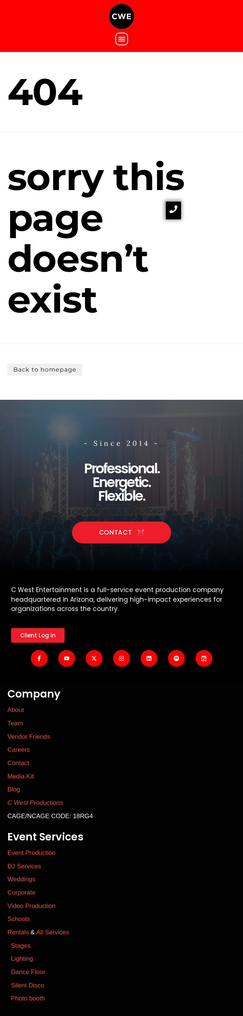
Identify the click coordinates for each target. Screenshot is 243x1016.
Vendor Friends (28, 736)
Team (15, 723)
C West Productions (35, 802)
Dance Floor (28, 972)
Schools (18, 918)
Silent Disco (27, 985)
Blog (13, 789)
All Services (52, 932)
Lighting (22, 958)
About (15, 709)
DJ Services (24, 866)
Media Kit (20, 776)
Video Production (31, 905)
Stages (20, 945)
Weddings (21, 879)
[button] (121, 39)
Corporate (21, 892)
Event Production (31, 852)
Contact (18, 763)
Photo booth (27, 998)
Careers (18, 749)
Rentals (18, 932)
